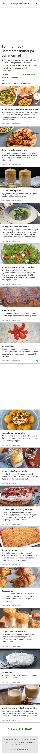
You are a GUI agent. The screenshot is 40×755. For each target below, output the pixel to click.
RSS (7, 742)
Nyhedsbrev (8, 739)
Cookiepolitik (29, 742)
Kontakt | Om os (21, 739)
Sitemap (33, 739)
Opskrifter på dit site (20, 744)
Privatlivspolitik (16, 742)
